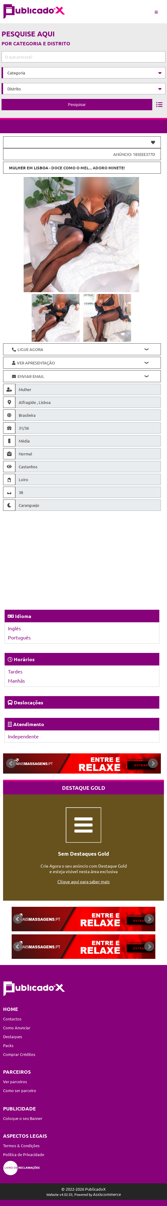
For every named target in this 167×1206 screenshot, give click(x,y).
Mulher (17, 167)
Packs (8, 1045)
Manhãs (16, 680)
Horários (24, 659)
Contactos (12, 1018)
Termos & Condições (21, 1145)
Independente (23, 736)
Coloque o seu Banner (22, 1118)
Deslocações (28, 702)
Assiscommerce (107, 1194)
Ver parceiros (15, 1081)
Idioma (23, 616)
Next (153, 763)
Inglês (14, 628)
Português (19, 637)
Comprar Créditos (19, 1054)
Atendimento (28, 724)
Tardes (15, 671)
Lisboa (41, 167)
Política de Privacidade (23, 1154)
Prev (11, 763)
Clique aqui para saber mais (83, 881)
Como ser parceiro (19, 1090)
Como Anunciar (16, 1027)
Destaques (12, 1036)
